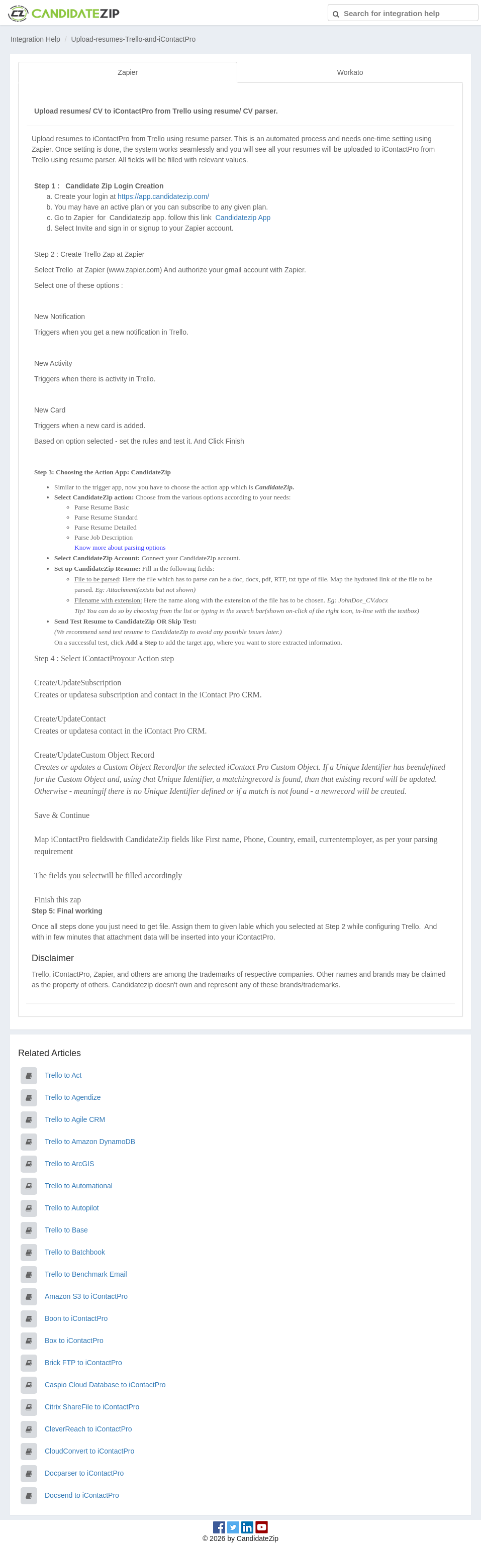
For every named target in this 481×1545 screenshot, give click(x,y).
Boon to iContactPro (76, 1318)
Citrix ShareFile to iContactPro (92, 1407)
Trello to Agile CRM (75, 1119)
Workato (350, 72)
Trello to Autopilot (72, 1208)
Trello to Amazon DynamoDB (90, 1142)
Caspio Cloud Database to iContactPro (105, 1385)
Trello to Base (66, 1230)
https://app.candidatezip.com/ (163, 196)
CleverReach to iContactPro (88, 1429)
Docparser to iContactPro (84, 1473)
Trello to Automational (79, 1186)
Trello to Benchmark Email (86, 1274)
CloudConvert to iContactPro (89, 1451)
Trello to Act (63, 1075)
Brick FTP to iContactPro (83, 1363)
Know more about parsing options (119, 547)
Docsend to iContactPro (82, 1495)
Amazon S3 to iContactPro (86, 1296)
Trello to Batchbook (75, 1252)
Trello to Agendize (73, 1097)
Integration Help (35, 39)
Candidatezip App (244, 218)
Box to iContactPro (74, 1340)
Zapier (128, 72)
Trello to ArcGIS (69, 1164)
